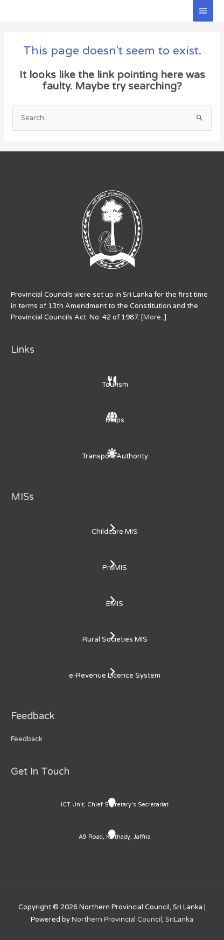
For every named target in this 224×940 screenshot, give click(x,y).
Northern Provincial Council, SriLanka (132, 919)
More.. (153, 317)
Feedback (27, 739)
